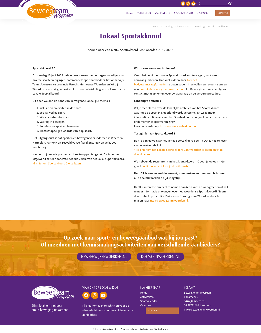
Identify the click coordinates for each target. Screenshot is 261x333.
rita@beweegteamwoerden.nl (169, 200)
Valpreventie (162, 12)
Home (129, 12)
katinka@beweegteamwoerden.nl (162, 89)
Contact (223, 12)
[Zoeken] (230, 3)
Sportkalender (183, 12)
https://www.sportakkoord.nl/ (179, 126)
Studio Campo (161, 329)
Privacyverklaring (129, 329)
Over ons (202, 12)
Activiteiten (144, 12)
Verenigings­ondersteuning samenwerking (183, 26)
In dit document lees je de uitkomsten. (166, 166)
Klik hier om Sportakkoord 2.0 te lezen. (56, 163)
